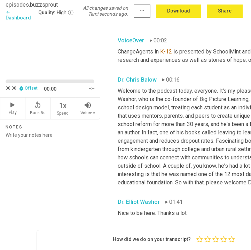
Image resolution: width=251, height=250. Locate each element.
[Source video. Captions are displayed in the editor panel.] (50, 47)
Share (225, 11)
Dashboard (18, 15)
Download (178, 11)
